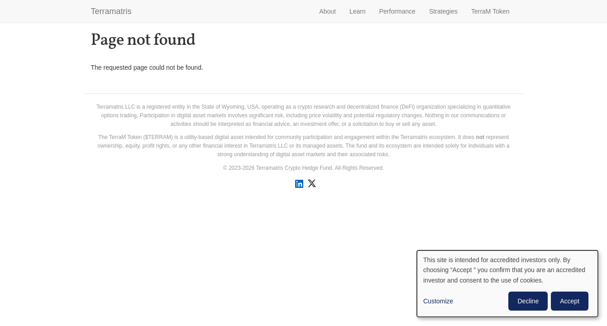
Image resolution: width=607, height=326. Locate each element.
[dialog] (507, 283)
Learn (357, 11)
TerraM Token (490, 11)
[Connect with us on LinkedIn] (299, 184)
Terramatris (111, 11)
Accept (569, 301)
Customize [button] (438, 301)
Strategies (443, 11)
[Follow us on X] (311, 183)
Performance (397, 11)
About (327, 11)
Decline (528, 301)
